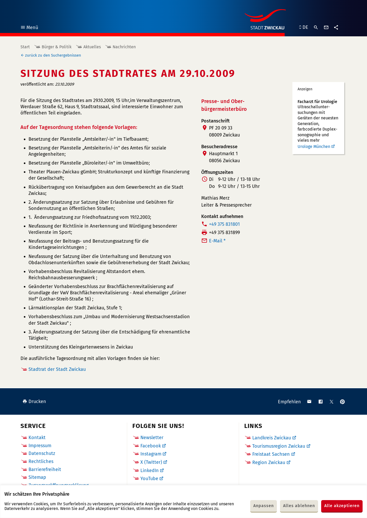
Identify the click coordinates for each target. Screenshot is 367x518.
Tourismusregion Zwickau (278, 446)
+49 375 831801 (224, 224)
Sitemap (37, 477)
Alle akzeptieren (341, 505)
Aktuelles (92, 46)
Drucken (34, 401)
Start (25, 46)
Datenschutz (41, 453)
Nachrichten (124, 46)
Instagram (150, 454)
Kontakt (37, 437)
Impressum (39, 445)
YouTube (149, 478)
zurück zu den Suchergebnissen (53, 55)
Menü (29, 28)
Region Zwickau (268, 462)
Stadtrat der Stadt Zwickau (57, 369)
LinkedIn (149, 470)
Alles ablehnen (299, 505)
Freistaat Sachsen (271, 454)
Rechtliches (40, 461)
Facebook (150, 446)
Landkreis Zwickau (271, 438)
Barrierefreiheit (44, 469)
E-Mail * (217, 241)
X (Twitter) (151, 462)
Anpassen (263, 505)
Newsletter (151, 437)
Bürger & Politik (56, 46)
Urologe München (314, 146)
